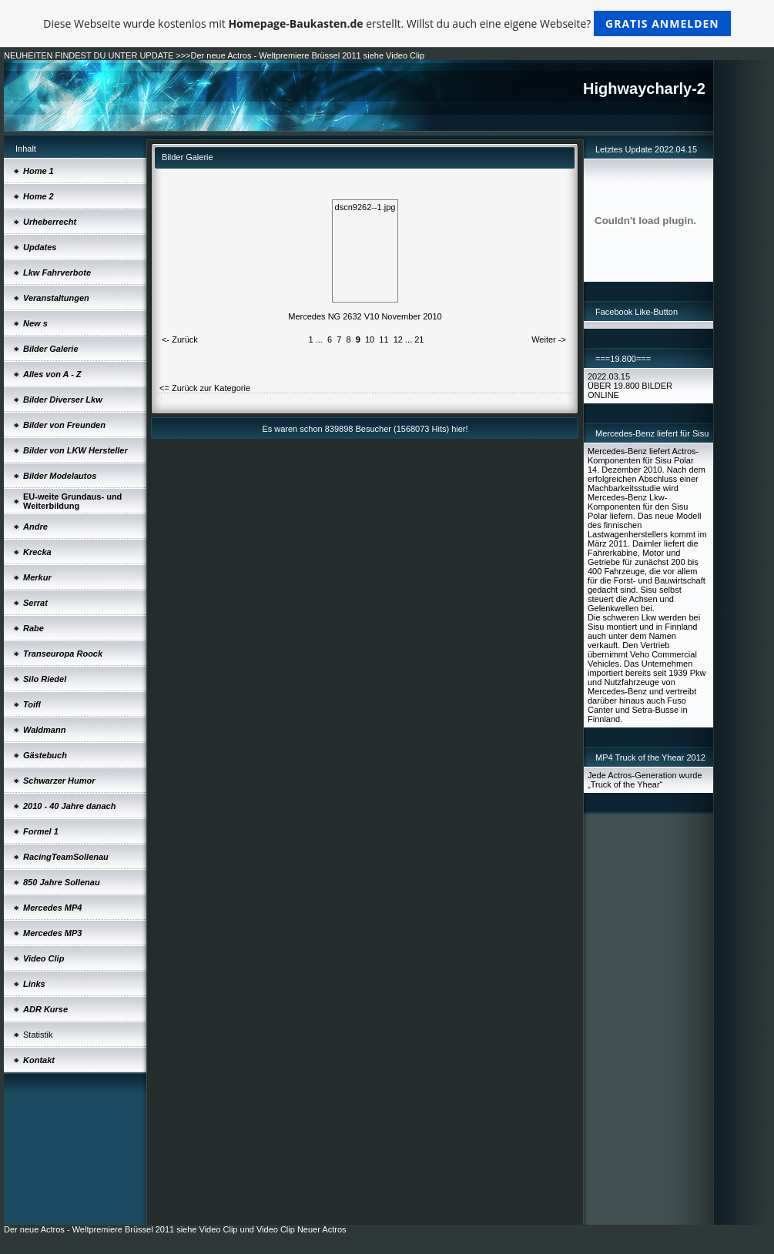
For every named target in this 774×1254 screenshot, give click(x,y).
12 (398, 339)
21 (419, 339)
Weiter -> (548, 339)
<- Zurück (180, 339)
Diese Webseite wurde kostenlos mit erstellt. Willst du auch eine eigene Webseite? (387, 23)
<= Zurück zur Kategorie (204, 388)
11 (383, 339)
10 (369, 339)
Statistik (38, 1034)
